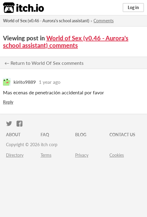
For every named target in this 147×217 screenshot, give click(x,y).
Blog (80, 134)
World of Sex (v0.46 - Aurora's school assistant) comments (65, 41)
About (13, 134)
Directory (14, 155)
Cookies (116, 155)
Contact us (122, 134)
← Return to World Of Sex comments (44, 63)
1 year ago (49, 82)
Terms (46, 155)
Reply (8, 102)
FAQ (45, 134)
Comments (103, 20)
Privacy (81, 155)
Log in (133, 7)
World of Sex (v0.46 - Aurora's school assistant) (46, 20)
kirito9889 (25, 82)
